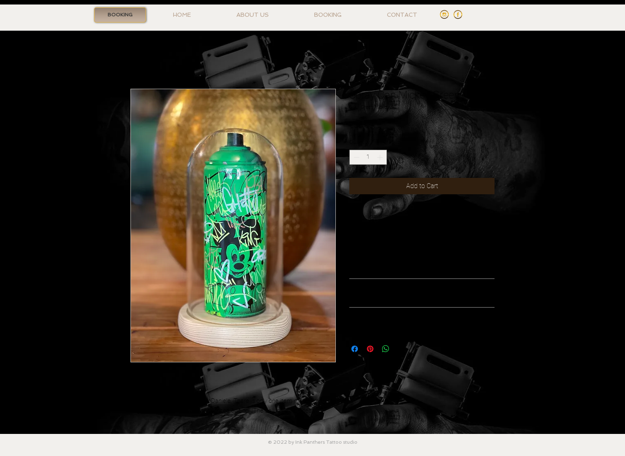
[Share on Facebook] (355, 349)
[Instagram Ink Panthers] (444, 14)
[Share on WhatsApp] (386, 349)
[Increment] (380, 157)
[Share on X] (401, 349)
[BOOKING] (120, 14)
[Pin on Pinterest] (370, 349)
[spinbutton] (368, 157)
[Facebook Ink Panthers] (458, 14)
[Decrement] (356, 157)
